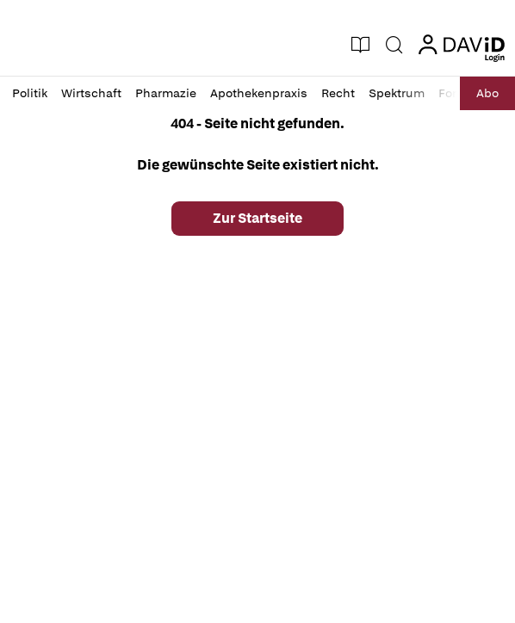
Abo (487, 93)
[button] (32, 45)
